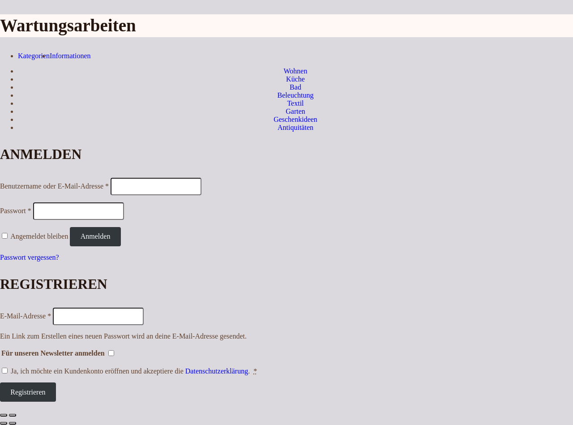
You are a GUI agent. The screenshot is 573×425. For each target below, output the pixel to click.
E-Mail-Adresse (25, 316)
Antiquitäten (295, 127)
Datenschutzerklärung (216, 371)
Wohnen (296, 71)
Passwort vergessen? (29, 257)
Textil (295, 103)
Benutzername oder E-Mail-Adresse (54, 186)
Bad (295, 87)
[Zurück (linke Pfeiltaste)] (3, 423)
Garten (295, 111)
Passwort (15, 211)
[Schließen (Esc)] (3, 415)
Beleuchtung (296, 95)
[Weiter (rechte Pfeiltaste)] (12, 423)
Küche (295, 79)
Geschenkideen (295, 119)
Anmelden (96, 236)
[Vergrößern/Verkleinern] (12, 415)
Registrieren (27, 392)
